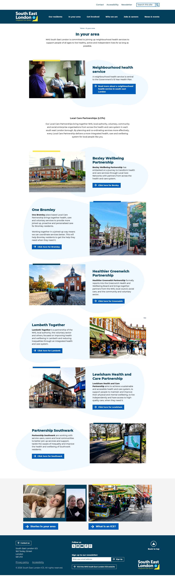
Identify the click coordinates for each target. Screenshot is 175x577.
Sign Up (119, 561)
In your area (75, 17)
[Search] (157, 5)
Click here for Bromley (49, 247)
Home (82, 29)
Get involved (93, 17)
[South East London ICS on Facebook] (86, 548)
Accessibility (113, 4)
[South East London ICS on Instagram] (90, 548)
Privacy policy (22, 564)
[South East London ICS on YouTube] (82, 548)
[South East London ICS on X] (73, 548)
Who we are (112, 17)
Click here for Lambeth (49, 351)
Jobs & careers (131, 17)
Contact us (25, 545)
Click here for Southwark (50, 457)
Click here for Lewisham (110, 408)
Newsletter (126, 4)
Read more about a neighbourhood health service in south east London (115, 89)
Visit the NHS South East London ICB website (96, 568)
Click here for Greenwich (110, 302)
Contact (100, 4)
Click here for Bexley (108, 186)
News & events (152, 17)
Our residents (55, 17)
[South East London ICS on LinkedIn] (78, 548)
